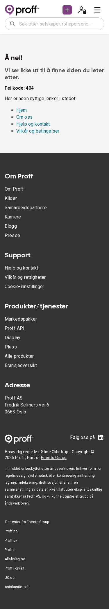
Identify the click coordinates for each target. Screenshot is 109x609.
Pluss (11, 347)
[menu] (97, 10)
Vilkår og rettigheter (25, 277)
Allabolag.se (15, 559)
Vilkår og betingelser (37, 131)
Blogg (11, 226)
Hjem (21, 110)
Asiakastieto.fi (16, 587)
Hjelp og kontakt (33, 124)
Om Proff (14, 189)
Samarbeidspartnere (26, 207)
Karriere (13, 217)
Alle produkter (19, 356)
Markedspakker (21, 319)
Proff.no (11, 531)
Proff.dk (11, 540)
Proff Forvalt (14, 568)
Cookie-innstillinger (24, 286)
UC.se (10, 578)
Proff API (14, 328)
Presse (12, 235)
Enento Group (54, 457)
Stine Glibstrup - (56, 451)
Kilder (11, 198)
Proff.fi (10, 550)
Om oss (24, 117)
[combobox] (60, 24)
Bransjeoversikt (21, 365)
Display (12, 337)
